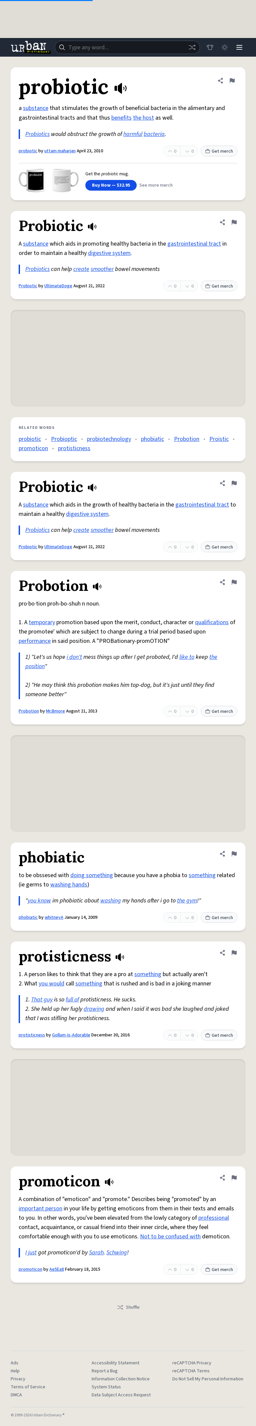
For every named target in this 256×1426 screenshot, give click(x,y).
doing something (91, 875)
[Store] (210, 47)
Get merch (219, 151)
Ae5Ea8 (56, 1269)
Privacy (18, 1379)
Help (15, 1371)
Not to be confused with (170, 1236)
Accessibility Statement (115, 1363)
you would (51, 983)
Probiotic (28, 286)
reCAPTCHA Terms (191, 1371)
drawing (94, 1009)
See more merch (156, 185)
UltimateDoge (58, 286)
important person (40, 1208)
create (81, 269)
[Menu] (239, 47)
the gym (187, 900)
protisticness (74, 448)
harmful (132, 134)
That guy (42, 999)
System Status (106, 1387)
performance (35, 641)
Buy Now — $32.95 (111, 185)
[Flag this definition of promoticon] (234, 1177)
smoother (102, 269)
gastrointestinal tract (194, 244)
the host (143, 118)
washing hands (68, 884)
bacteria (154, 134)
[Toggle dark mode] (225, 47)
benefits (121, 118)
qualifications (212, 622)
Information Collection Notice (121, 1379)
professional (213, 1218)
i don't (74, 657)
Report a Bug (105, 1371)
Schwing (116, 1252)
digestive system (109, 253)
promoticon (33, 448)
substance (35, 108)
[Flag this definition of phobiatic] (234, 853)
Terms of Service (28, 1387)
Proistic (219, 439)
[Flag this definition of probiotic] (232, 80)
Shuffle (128, 1307)
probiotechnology (109, 439)
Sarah (96, 1252)
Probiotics (37, 134)
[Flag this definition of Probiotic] (234, 222)
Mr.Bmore (55, 711)
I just (31, 1252)
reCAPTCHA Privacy (191, 1363)
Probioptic (64, 439)
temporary (42, 622)
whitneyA (54, 917)
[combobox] (127, 47)
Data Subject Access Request (121, 1395)
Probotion (186, 439)
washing (110, 900)
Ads (14, 1363)
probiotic (28, 151)
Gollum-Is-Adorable (71, 1035)
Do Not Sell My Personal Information (207, 1379)
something (202, 875)
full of (72, 999)
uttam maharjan (60, 151)
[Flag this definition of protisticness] (234, 952)
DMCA (16, 1395)
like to (186, 657)
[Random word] (192, 47)
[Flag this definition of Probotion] (234, 582)
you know (39, 900)
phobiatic (152, 439)
